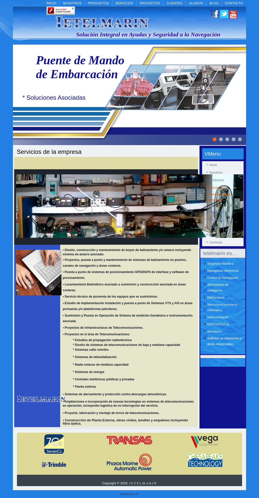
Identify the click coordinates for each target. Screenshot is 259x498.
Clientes (174, 3)
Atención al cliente (222, 205)
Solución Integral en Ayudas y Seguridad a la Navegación (148, 34)
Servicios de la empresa (219, 197)
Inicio (51, 3)
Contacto (234, 3)
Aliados (196, 3)
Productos (98, 3)
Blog (214, 3)
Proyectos (150, 3)
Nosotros (72, 3)
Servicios (124, 3)
